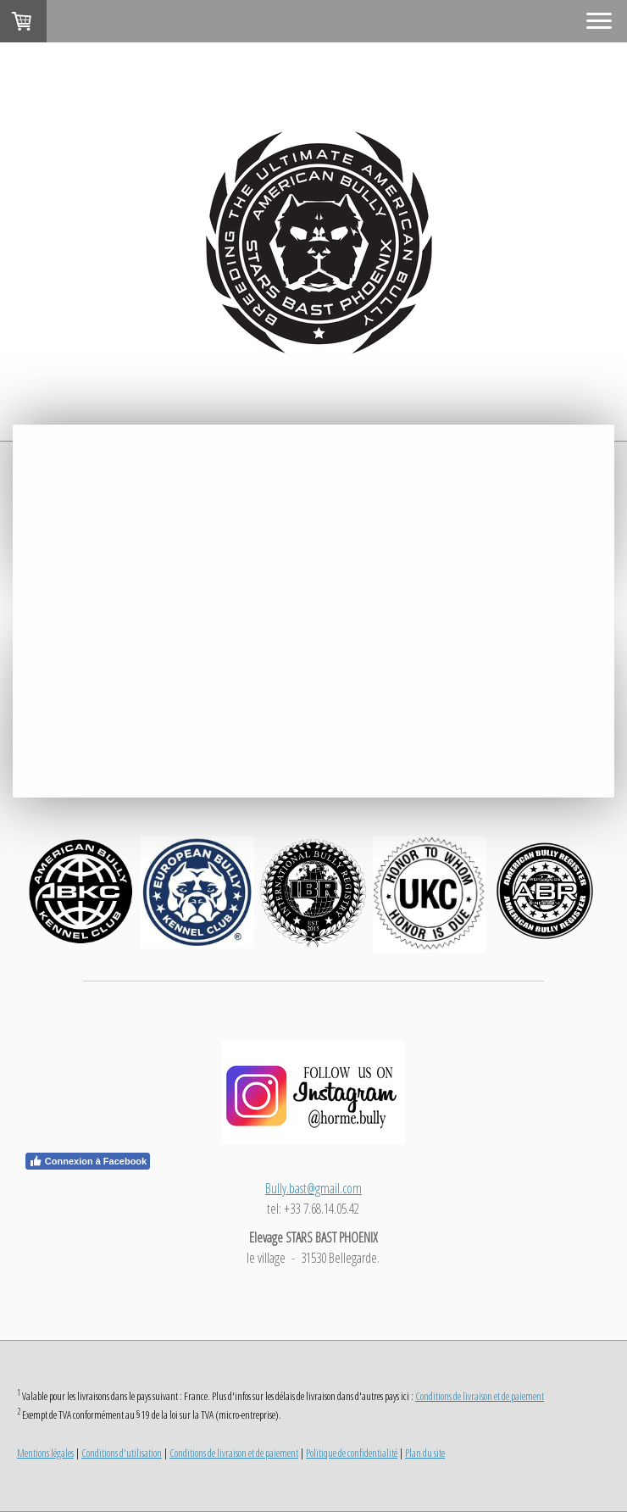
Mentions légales (45, 1452)
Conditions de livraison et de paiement (479, 1396)
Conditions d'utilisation (121, 1452)
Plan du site (425, 1452)
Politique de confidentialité (351, 1452)
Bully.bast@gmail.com (313, 1188)
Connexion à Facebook (88, 1161)
